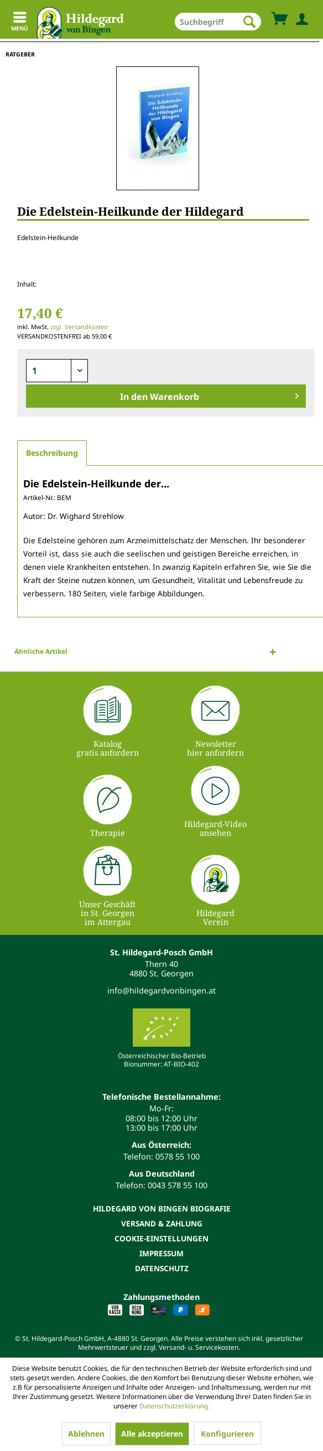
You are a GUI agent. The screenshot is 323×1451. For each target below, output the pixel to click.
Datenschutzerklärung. (174, 1406)
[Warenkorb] (279, 19)
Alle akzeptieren (152, 1433)
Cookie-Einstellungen (161, 1238)
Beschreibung (52, 453)
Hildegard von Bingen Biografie (162, 1208)
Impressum (161, 1253)
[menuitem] (218, 21)
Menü (19, 23)
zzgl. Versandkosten (79, 327)
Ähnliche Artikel (40, 651)
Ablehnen (86, 1433)
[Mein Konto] (300, 19)
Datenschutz (162, 1268)
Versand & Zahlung (161, 1223)
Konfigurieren (227, 1433)
